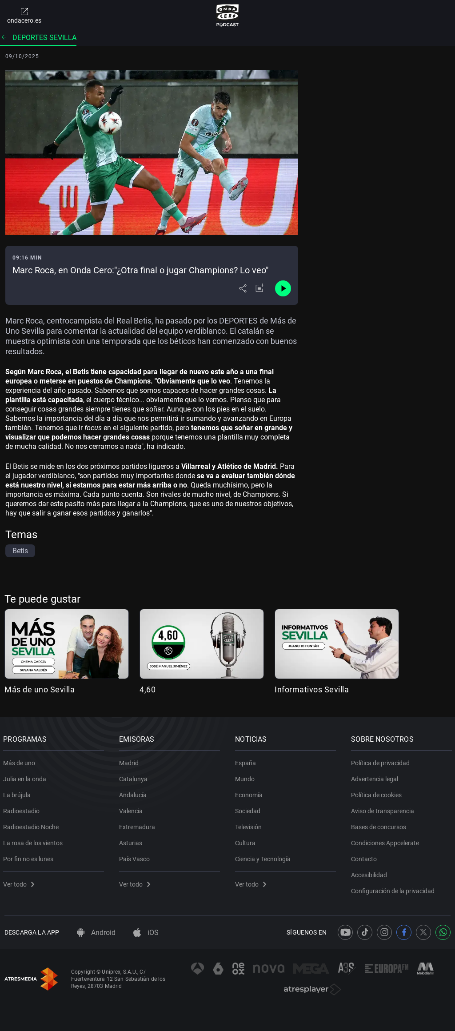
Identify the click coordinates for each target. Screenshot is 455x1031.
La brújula (18, 793)
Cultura (246, 841)
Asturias (132, 841)
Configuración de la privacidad (394, 889)
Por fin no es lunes (29, 857)
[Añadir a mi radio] (260, 288)
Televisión (249, 825)
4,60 (148, 689)
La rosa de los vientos (34, 841)
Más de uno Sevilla (39, 689)
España (246, 761)
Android (96, 932)
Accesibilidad (370, 873)
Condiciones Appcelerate (386, 841)
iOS (146, 932)
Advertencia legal (375, 777)
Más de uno (20, 761)
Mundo (246, 777)
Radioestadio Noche (32, 825)
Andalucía (134, 793)
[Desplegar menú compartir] (243, 288)
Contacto (365, 857)
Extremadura (138, 825)
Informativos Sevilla (312, 689)
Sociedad (249, 809)
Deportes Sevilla (38, 37)
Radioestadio (22, 809)
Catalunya (134, 777)
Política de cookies (377, 793)
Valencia (132, 809)
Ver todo (20, 882)
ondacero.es (24, 15)
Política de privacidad (381, 761)
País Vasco (135, 857)
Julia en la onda (26, 777)
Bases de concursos (379, 825)
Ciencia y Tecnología (264, 857)
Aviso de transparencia (383, 809)
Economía (250, 793)
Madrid (130, 761)
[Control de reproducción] (283, 288)
